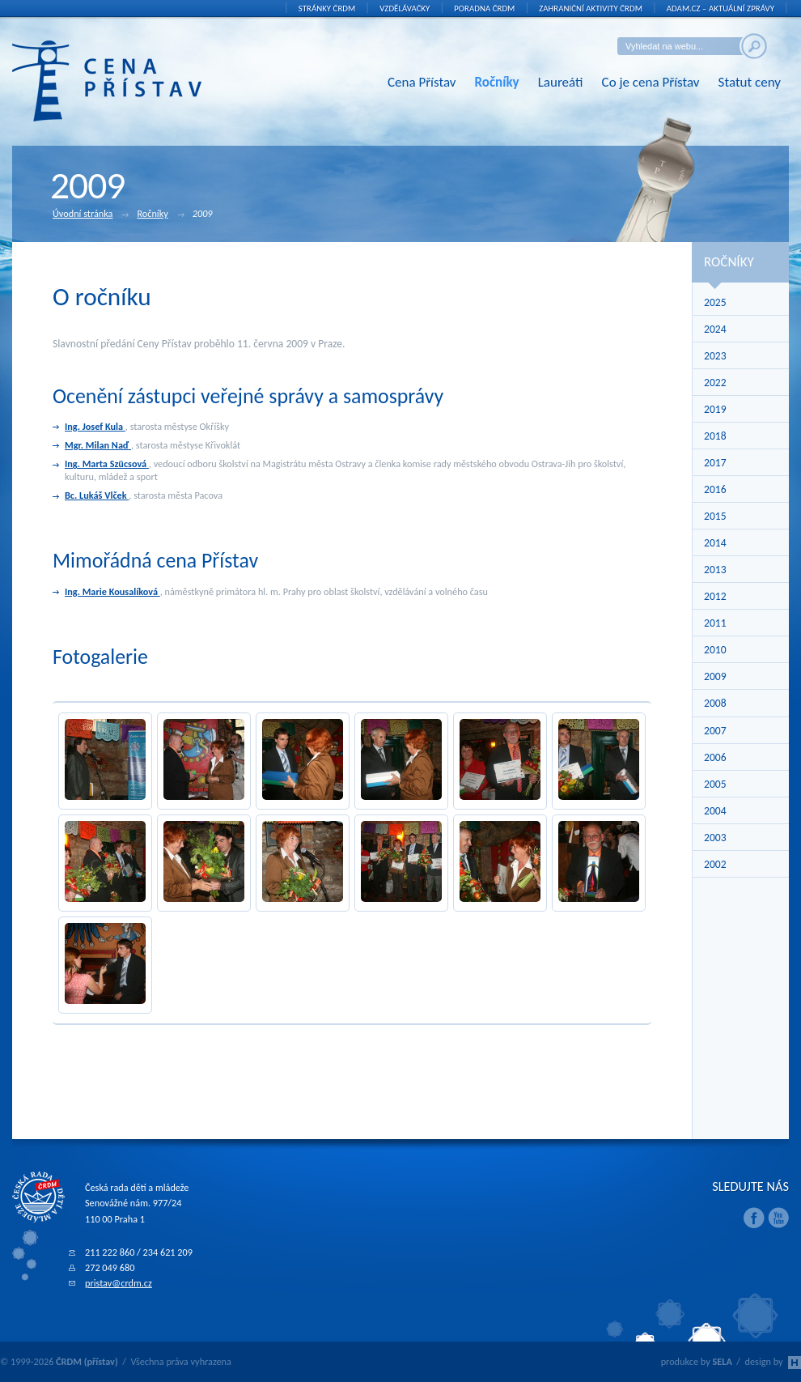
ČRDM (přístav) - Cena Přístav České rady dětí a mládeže (131, 80)
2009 (715, 676)
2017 (715, 463)
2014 (715, 543)
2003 (715, 837)
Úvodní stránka (91, 214)
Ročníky (497, 82)
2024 (715, 329)
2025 (715, 302)
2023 (715, 356)
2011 (715, 623)
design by (773, 1361)
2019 (715, 409)
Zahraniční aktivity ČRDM (590, 8)
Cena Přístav (422, 82)
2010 (715, 650)
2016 (715, 489)
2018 (715, 436)
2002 (715, 864)
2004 (715, 811)
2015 (715, 516)
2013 (715, 569)
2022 (715, 382)
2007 (715, 731)
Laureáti (560, 82)
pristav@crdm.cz (118, 1283)
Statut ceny (749, 82)
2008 (715, 703)
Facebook (754, 1217)
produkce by (696, 1361)
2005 (715, 784)
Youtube (778, 1217)
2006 (715, 757)
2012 (715, 596)
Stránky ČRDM (327, 8)
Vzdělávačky (404, 8)
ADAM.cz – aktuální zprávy (720, 8)
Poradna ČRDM (484, 8)
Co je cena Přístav (651, 82)
